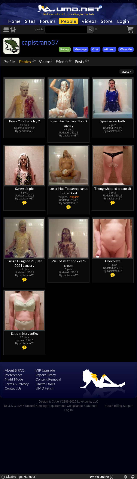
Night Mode (14, 379)
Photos (25, 61)
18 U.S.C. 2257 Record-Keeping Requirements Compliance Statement (50, 405)
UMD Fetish (45, 388)
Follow (64, 49)
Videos (89, 21)
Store (107, 21)
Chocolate (112, 261)
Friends (62, 61)
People (68, 21)
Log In (68, 410)
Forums (48, 21)
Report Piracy (46, 375)
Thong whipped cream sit (112, 188)
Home (14, 21)
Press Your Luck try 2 (24, 121)
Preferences (13, 375)
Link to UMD (45, 384)
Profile (9, 61)
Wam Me (126, 49)
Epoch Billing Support (119, 405)
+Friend (109, 49)
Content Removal (48, 379)
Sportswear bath (112, 121)
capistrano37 (40, 42)
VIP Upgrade (45, 370)
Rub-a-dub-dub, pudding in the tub (68, 14)
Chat (95, 49)
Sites (30, 21)
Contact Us (13, 388)
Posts (79, 61)
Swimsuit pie (24, 188)
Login (123, 21)
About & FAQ (15, 370)
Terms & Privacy (17, 384)
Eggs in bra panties (24, 333)
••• (97, 29)
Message (80, 49)
